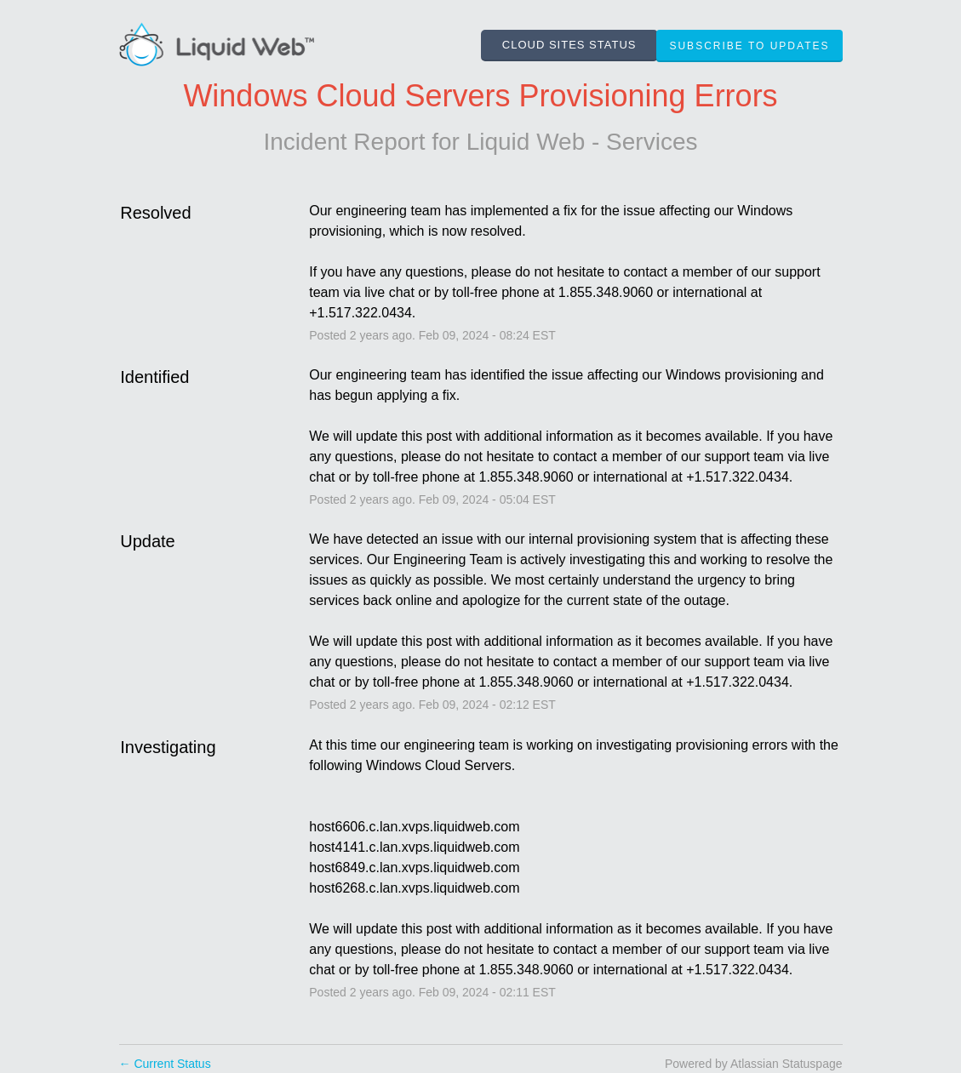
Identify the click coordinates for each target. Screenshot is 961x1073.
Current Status (165, 1063)
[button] (749, 46)
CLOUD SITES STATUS (569, 44)
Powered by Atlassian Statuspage (754, 1063)
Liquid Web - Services (582, 141)
